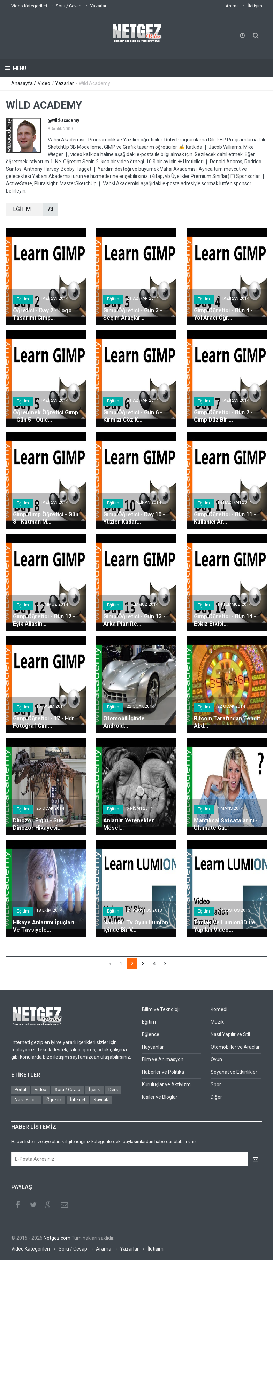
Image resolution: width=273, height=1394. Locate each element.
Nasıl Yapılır (26, 1099)
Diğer (216, 1097)
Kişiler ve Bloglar (159, 1097)
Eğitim (23, 299)
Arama (232, 5)
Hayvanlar (153, 1047)
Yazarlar (98, 5)
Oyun (216, 1059)
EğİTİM (35, 209)
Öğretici (54, 1099)
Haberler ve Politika (163, 1072)
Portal (20, 1089)
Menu (19, 68)
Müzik (217, 1022)
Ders (113, 1089)
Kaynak (101, 1099)
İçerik (94, 1089)
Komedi (219, 1009)
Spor (216, 1084)
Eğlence (150, 1034)
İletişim (255, 5)
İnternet (77, 1099)
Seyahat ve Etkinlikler (234, 1072)
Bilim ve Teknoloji (161, 1009)
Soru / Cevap (69, 5)
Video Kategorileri (29, 5)
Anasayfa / (24, 83)
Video (44, 83)
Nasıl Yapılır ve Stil (230, 1034)
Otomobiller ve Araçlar (235, 1047)
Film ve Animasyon (162, 1059)
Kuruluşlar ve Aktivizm (166, 1084)
